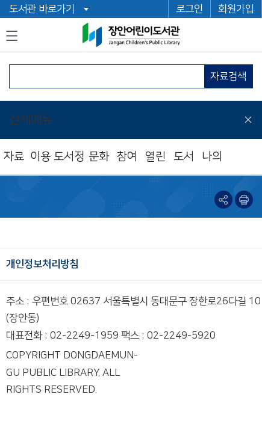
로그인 (189, 9)
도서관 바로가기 (42, 9)
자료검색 (228, 76)
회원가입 (236, 9)
